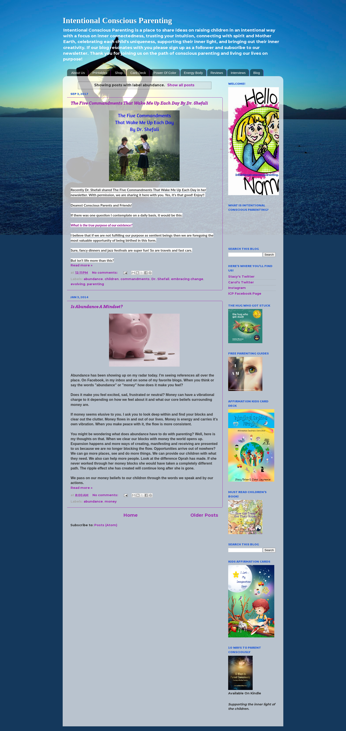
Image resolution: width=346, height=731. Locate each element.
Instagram (237, 288)
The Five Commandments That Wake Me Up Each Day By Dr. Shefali (139, 103)
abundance (93, 279)
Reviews (217, 73)
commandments (135, 279)
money (111, 501)
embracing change (187, 279)
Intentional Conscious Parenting (117, 20)
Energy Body (193, 73)
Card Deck (138, 73)
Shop (119, 73)
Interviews (238, 73)
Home (130, 515)
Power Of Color (165, 73)
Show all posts (180, 85)
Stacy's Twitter (241, 277)
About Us (78, 73)
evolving (78, 284)
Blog (256, 73)
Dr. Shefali (160, 279)
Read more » (81, 265)
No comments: (105, 273)
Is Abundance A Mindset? (97, 306)
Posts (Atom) (105, 525)
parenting (95, 284)
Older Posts (204, 515)
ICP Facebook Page (244, 294)
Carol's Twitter (241, 282)
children (112, 279)
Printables (99, 73)
